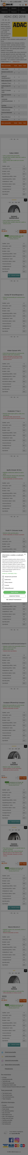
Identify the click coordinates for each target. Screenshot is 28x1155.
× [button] (24, 554)
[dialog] (14, 577)
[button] (14, 573)
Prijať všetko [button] (14, 592)
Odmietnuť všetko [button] (14, 596)
